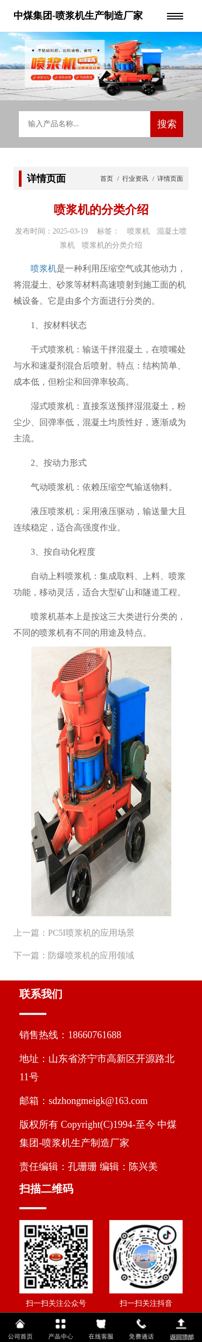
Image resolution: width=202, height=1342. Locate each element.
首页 (107, 178)
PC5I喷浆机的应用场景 (91, 932)
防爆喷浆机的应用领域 (91, 955)
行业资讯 (135, 178)
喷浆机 (44, 268)
